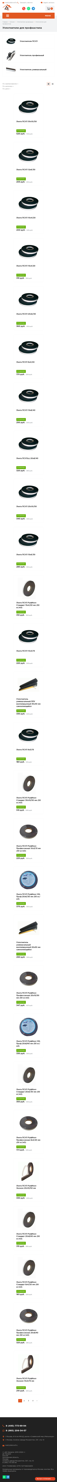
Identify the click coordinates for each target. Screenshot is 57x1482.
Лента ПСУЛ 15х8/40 (25, 410)
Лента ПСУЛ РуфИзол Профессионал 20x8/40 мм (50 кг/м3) (27, 1333)
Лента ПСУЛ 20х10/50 (26, 506)
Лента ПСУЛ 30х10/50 (26, 121)
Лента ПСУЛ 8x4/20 (25, 362)
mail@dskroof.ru (11, 2)
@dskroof (33, 8)
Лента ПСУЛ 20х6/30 (26, 314)
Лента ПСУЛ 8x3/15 (25, 750)
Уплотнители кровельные (25, 22)
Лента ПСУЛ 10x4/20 (26, 218)
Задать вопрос (48, 2)
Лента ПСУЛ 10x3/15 (25, 651)
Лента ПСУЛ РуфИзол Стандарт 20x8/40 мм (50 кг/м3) (28, 1236)
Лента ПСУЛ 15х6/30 (25, 554)
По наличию (7, 86)
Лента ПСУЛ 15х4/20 (25, 266)
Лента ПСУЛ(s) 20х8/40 (27, 458)
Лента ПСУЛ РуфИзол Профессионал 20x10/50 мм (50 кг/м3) (27, 995)
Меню (28, 16)
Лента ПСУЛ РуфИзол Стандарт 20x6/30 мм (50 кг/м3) (28, 1092)
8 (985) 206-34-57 (28, 8)
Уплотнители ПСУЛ (28, 41)
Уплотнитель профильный (32, 55)
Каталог (12, 22)
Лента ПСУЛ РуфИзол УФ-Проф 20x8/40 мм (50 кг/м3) (28, 1043)
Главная (5, 22)
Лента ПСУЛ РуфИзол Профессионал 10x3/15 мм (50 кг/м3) (28, 848)
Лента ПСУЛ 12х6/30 (25, 170)
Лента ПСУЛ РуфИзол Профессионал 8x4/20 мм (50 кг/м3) (28, 1140)
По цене (6, 89)
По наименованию (10, 84)
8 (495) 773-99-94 (23, 8)
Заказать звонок (26, 2)
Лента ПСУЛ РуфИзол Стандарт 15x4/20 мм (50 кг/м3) (27, 605)
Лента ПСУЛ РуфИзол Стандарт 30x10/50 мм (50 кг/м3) (28, 800)
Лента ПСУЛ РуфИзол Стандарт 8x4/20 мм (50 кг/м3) (27, 1284)
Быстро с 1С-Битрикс (44, 1479)
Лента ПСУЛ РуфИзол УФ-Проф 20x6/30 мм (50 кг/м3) (28, 897)
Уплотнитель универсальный (33, 70)
